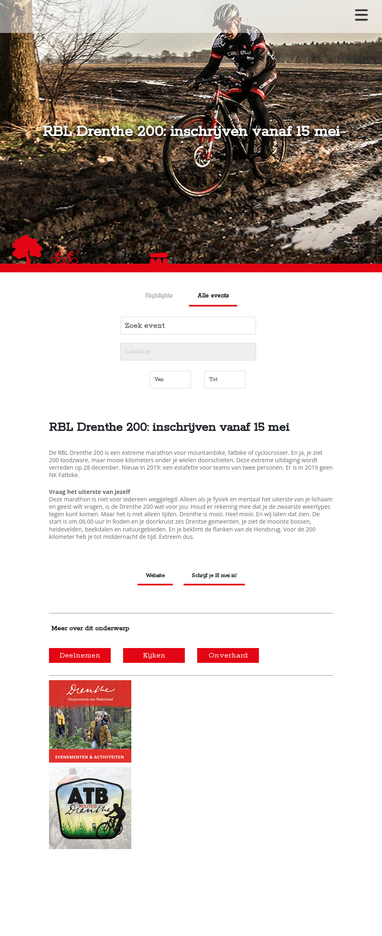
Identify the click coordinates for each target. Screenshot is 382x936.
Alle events (213, 296)
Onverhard (228, 655)
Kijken (154, 655)
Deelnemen (79, 655)
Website (155, 576)
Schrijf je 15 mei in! (214, 576)
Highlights (158, 296)
